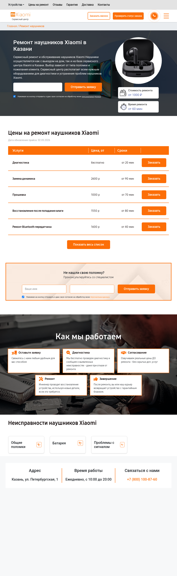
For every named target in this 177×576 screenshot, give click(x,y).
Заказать (154, 162)
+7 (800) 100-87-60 (142, 479)
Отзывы (57, 4)
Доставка (88, 4)
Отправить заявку (83, 87)
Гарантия (72, 4)
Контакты (104, 4)
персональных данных (91, 96)
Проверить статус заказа (128, 15)
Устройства (15, 4)
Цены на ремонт (38, 4)
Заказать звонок (99, 15)
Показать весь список (88, 244)
